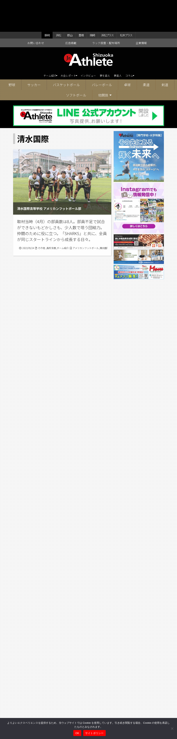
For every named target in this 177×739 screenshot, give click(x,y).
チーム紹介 (38, 46)
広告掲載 (70, 13)
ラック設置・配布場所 (106, 13)
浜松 (59, 4)
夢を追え (109, 46)
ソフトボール (76, 66)
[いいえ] (172, 728)
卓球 (127, 55)
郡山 (69, 4)
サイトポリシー (94, 733)
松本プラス (122, 4)
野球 (12, 55)
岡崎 (88, 4)
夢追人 (125, 46)
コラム (140, 46)
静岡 (49, 4)
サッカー (34, 55)
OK (77, 733)
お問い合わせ (35, 13)
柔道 (146, 55)
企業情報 (141, 13)
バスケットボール (66, 55)
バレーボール (102, 55)
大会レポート (62, 46)
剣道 (165, 55)
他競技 (103, 66)
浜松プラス (103, 4)
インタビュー (89, 46)
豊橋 (79, 4)
